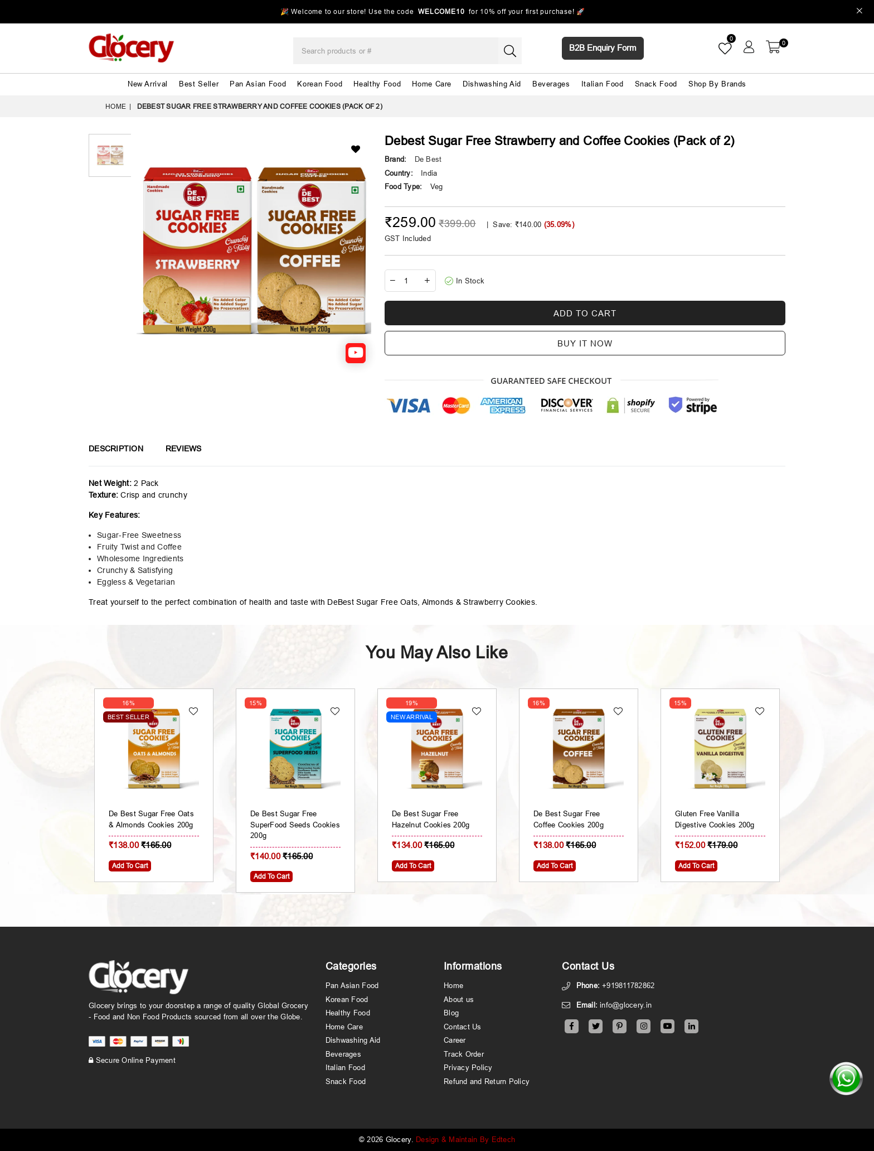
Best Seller (199, 83)
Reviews (184, 448)
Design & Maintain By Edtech (465, 1139)
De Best (428, 159)
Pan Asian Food (258, 83)
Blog (451, 1012)
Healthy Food (377, 83)
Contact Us (463, 1026)
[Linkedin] (691, 1026)
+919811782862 (628, 985)
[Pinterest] (619, 1026)
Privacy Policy (468, 1067)
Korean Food (319, 83)
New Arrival (148, 83)
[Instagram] (643, 1026)
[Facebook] (571, 1026)
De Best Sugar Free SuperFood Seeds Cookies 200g (295, 824)
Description (116, 448)
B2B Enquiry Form (603, 47)
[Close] (860, 12)
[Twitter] (595, 1026)
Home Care (431, 83)
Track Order (464, 1053)
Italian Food (602, 83)
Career (455, 1040)
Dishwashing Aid (492, 83)
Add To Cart (130, 865)
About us (459, 999)
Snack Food (656, 83)
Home (115, 106)
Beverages (551, 83)
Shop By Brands (717, 83)
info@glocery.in (626, 1004)
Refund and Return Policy (487, 1081)
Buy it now (585, 343)
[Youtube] (667, 1026)
